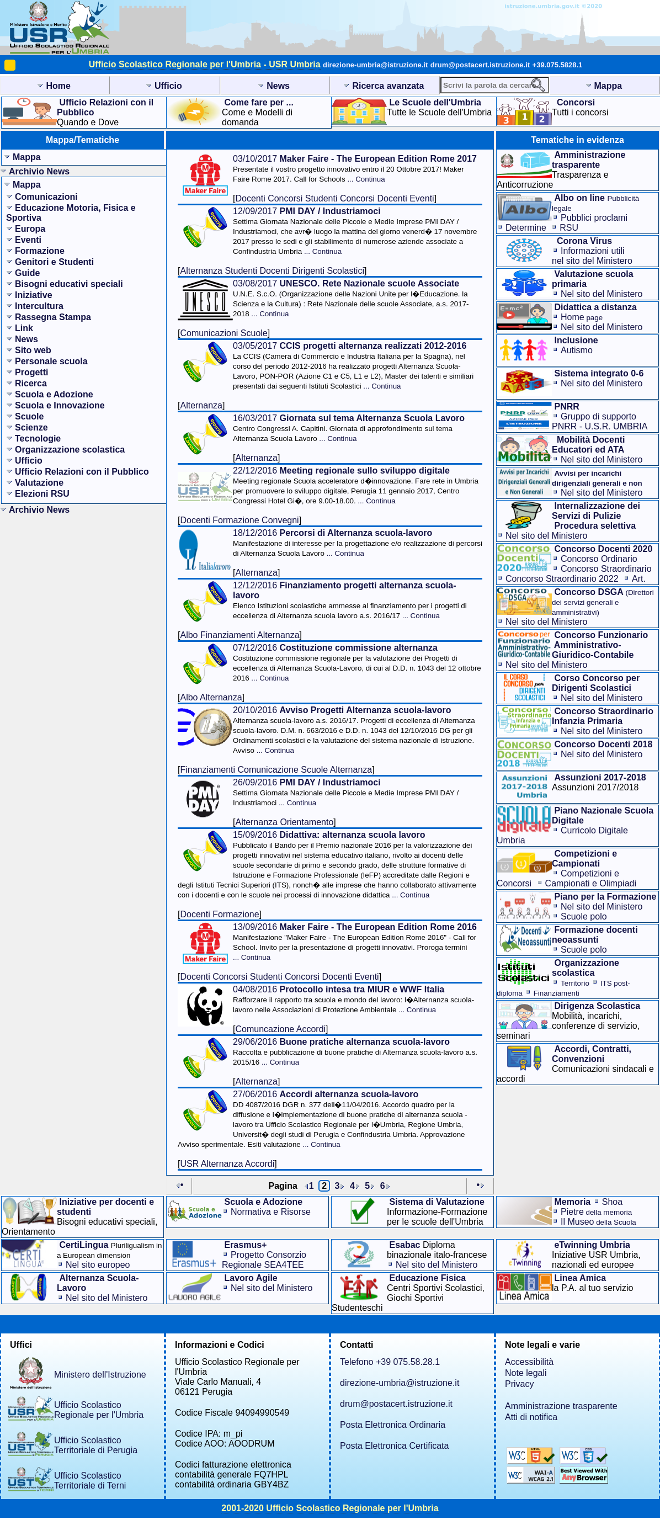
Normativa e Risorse (271, 1211)
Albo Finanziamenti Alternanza (239, 635)
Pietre (596, 1211)
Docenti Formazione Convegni (239, 520)
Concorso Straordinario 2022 (562, 578)
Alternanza (201, 405)
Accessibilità (529, 1362)
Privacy (519, 1384)
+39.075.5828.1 (558, 65)
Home (582, 317)
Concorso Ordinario (599, 559)
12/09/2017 (355, 231)
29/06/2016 (355, 1051)
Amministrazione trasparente (561, 1406)
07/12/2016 (357, 662)
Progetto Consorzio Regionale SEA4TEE (264, 1259)
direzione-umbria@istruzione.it (375, 65)
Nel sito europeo (98, 1264)
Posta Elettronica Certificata (394, 1445)
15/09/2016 (327, 864)
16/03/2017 (349, 428)
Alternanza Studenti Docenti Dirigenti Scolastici (272, 270)
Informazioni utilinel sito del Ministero (592, 255)
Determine (525, 227)
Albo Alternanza (211, 697)
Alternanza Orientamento (284, 822)
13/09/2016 (355, 941)
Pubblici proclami (594, 217)
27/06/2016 (322, 1119)
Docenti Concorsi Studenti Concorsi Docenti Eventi (334, 198)
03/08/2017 (351, 298)
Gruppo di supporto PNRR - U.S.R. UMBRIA (599, 421)
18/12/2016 (357, 542)
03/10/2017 (355, 168)
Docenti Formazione (219, 914)
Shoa (612, 1202)
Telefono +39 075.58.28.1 (390, 1362)
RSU (569, 227)
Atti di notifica (531, 1417)
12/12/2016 (350, 600)
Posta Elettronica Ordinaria (392, 1424)
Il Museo (598, 1221)
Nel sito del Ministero (602, 294)
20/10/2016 (354, 729)
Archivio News (39, 171)
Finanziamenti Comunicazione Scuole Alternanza (276, 769)
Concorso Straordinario (606, 568)
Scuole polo (584, 916)
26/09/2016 (346, 792)
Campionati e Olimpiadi (590, 883)
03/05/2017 (353, 365)
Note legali (526, 1373)
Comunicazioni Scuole (223, 333)
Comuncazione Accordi (280, 1029)
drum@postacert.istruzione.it (480, 65)
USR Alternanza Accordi (227, 1163)
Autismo (577, 350)
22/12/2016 (355, 485)
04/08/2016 (353, 999)
